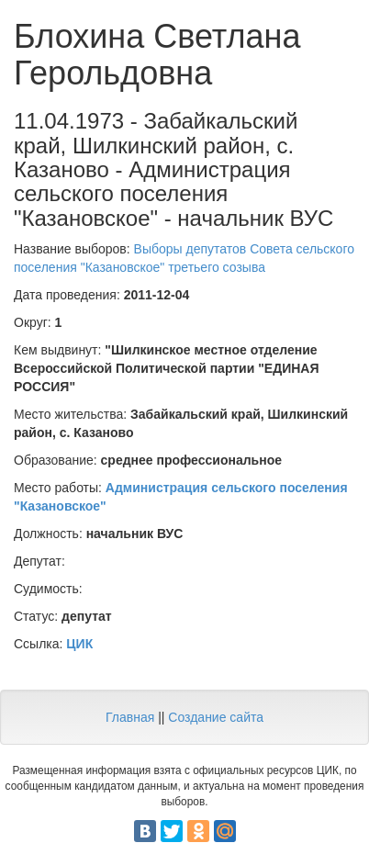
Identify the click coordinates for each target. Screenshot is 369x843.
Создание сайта (215, 717)
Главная (130, 717)
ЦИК (79, 643)
